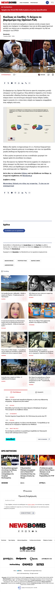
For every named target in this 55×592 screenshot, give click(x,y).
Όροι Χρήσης (12, 540)
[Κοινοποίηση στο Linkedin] (22, 83)
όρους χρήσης (31, 504)
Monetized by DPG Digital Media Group (32, 570)
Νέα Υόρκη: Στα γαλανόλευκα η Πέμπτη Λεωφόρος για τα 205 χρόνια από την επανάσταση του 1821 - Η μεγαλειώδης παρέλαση (39, 380)
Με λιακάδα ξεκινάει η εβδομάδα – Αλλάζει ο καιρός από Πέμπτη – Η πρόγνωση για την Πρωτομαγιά (13, 295)
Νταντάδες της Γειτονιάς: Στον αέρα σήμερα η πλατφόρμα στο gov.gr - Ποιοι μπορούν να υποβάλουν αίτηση (26, 408)
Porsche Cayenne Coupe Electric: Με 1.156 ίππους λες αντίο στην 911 (26, 416)
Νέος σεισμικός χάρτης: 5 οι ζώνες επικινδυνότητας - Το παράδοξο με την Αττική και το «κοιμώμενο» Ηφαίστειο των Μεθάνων (41, 351)
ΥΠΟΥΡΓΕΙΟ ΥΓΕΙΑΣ (22, 260)
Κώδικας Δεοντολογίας (35, 540)
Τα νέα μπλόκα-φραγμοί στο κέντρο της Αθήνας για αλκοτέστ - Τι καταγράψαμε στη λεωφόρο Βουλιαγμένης (9, 473)
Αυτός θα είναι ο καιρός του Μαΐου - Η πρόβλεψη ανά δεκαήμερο (11, 378)
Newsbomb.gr (27, 176)
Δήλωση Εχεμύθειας (22, 540)
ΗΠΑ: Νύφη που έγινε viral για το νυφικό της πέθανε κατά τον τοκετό (40, 294)
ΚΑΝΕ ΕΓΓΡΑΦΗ (27, 513)
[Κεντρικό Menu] (52, 2)
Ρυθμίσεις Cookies (47, 540)
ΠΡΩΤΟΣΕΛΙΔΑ (34, 2)
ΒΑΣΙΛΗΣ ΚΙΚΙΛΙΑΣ (9, 260)
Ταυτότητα (3, 540)
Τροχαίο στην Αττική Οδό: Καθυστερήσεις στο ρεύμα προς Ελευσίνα (24, 10)
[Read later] (53, 75)
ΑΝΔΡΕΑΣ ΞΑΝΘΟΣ (35, 260)
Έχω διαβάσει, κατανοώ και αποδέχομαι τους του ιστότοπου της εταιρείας (27, 504)
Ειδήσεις (25, 173)
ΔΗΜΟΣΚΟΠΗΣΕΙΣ (9, 265)
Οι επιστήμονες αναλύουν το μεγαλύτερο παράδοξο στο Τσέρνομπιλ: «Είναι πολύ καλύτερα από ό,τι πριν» (26, 431)
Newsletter (16, 252)
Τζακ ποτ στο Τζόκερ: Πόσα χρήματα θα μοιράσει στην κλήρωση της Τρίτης (39, 321)
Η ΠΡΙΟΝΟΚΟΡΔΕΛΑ (6, 74)
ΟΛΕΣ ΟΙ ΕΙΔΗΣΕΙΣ (24, 2)
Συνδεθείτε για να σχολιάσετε (14, 230)
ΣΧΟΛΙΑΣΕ (41, 75)
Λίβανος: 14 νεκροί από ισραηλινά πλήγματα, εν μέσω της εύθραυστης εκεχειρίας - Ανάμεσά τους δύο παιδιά (26, 400)
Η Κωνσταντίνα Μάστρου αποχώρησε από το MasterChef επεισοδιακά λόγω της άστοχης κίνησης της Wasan (27, 473)
